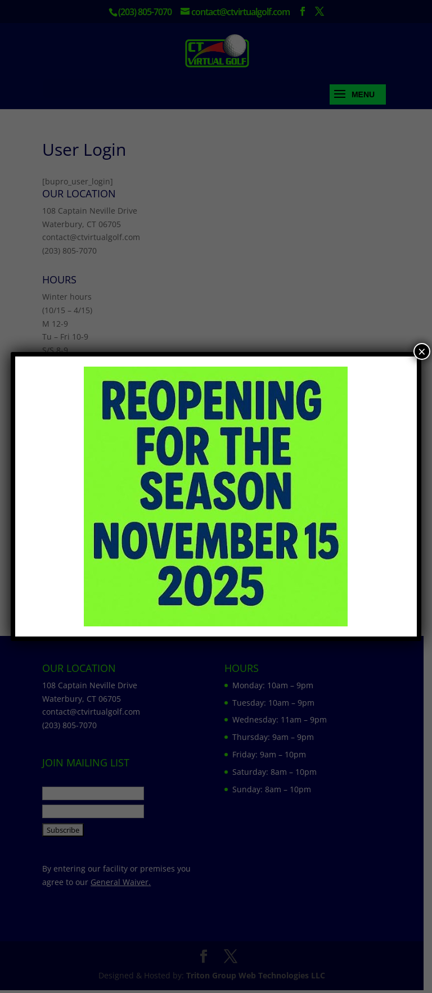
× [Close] (422, 351)
